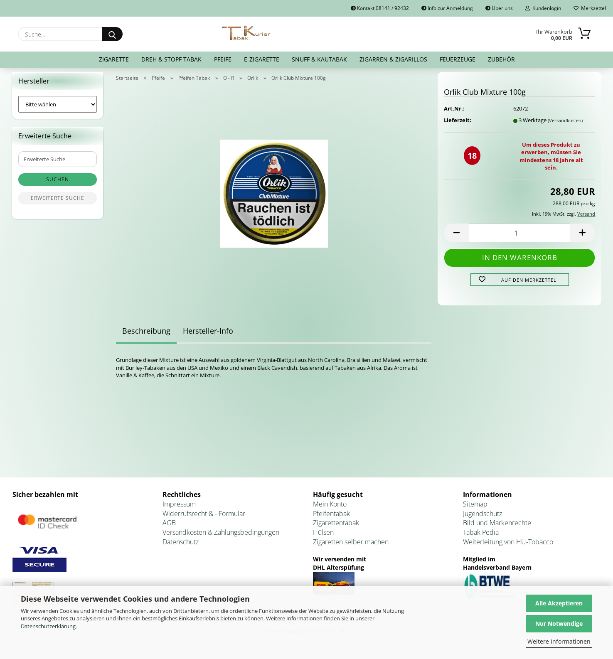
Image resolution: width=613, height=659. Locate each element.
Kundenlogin (543, 8)
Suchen (57, 184)
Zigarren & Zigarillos (393, 59)
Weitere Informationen (559, 641)
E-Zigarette (261, 59)
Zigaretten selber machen (351, 546)
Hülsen (323, 537)
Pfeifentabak (331, 518)
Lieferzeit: (457, 125)
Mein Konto (330, 509)
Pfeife (222, 59)
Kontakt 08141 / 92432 (380, 8)
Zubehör (501, 59)
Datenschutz (180, 546)
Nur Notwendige (559, 623)
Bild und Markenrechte (497, 528)
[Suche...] (112, 34)
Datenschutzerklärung (48, 626)
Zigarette (114, 59)
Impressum (179, 509)
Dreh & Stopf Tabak (171, 59)
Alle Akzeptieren (559, 603)
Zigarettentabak (336, 528)
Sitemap (475, 509)
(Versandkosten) (565, 125)
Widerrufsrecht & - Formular (203, 518)
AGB (169, 528)
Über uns (499, 8)
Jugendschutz (482, 518)
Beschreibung (146, 336)
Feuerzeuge (457, 59)
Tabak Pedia (481, 537)
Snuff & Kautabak (319, 59)
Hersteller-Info (208, 336)
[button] (456, 238)
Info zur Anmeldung (447, 8)
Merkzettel (590, 8)
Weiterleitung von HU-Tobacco (508, 546)
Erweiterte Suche (57, 203)
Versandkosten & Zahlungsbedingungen (220, 537)
